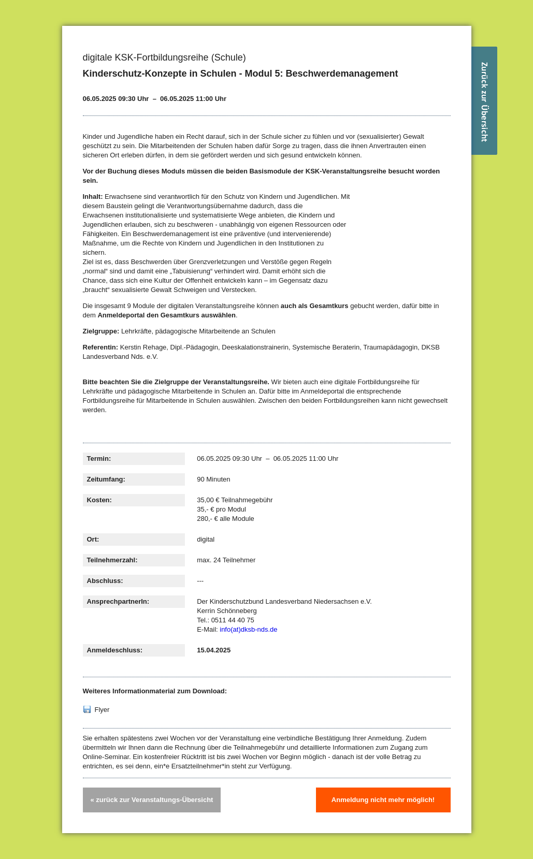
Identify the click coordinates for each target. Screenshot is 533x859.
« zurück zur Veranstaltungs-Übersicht (152, 800)
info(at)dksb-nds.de (248, 629)
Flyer (102, 710)
